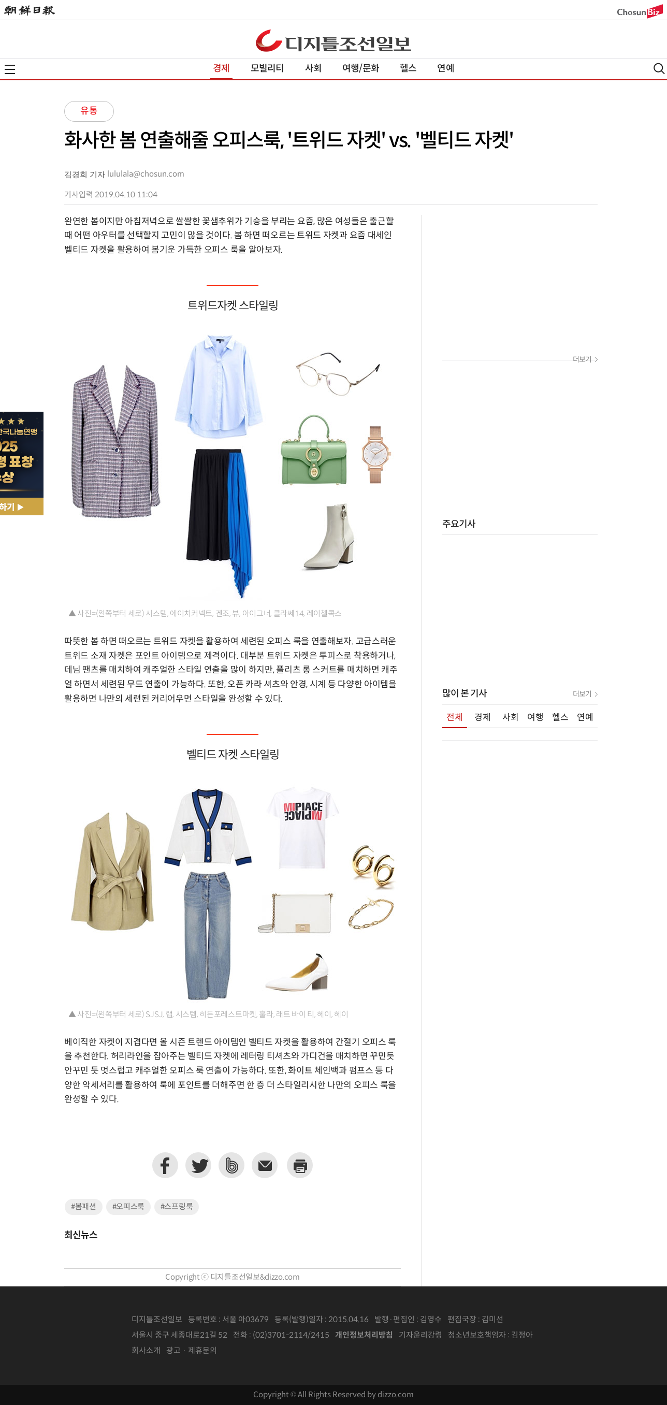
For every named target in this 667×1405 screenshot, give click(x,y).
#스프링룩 (177, 1207)
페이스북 (165, 1165)
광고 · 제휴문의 (191, 1351)
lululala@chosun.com (145, 174)
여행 (535, 718)
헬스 (408, 68)
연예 (445, 68)
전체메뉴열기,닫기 (10, 69)
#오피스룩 (128, 1207)
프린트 (300, 1165)
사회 (313, 68)
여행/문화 (360, 68)
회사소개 (146, 1351)
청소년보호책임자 (477, 1335)
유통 (89, 111)
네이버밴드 (231, 1165)
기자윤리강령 (420, 1335)
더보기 (582, 360)
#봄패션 (83, 1207)
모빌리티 (267, 68)
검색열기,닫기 (659, 69)
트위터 (198, 1165)
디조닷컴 (333, 40)
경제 (221, 68)
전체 (454, 718)
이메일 (265, 1165)
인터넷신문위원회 (567, 1335)
